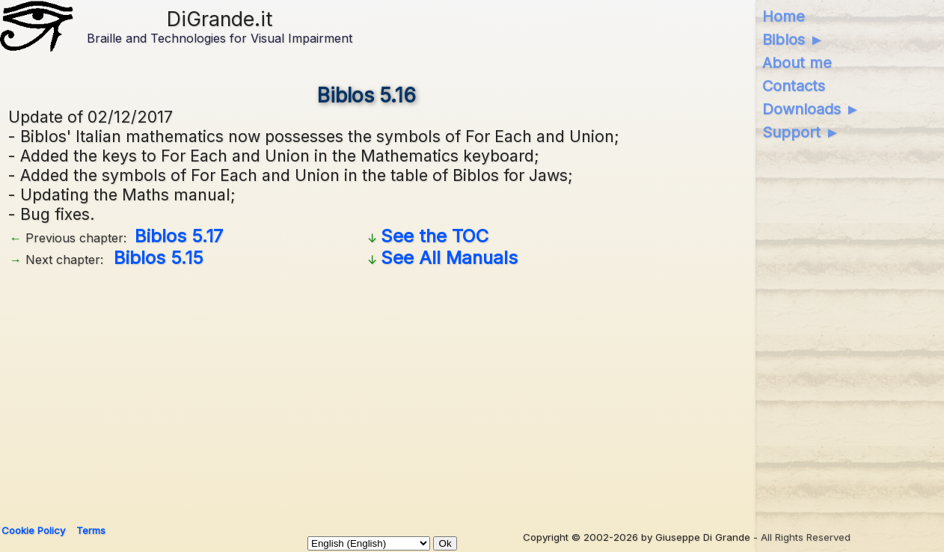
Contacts (793, 86)
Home (783, 16)
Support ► (801, 132)
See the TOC (434, 236)
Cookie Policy (33, 530)
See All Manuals (449, 258)
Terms (90, 530)
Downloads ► (811, 109)
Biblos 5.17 (179, 236)
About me (797, 63)
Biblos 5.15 (158, 258)
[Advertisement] (457, 390)
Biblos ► (793, 40)
